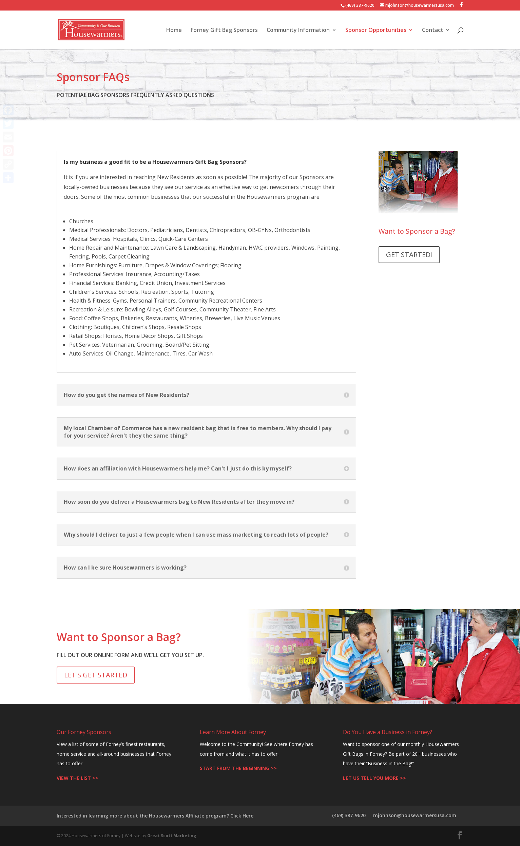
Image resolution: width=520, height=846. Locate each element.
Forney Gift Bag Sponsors (224, 30)
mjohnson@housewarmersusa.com (414, 815)
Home (174, 30)
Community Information (298, 30)
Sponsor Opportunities (375, 30)
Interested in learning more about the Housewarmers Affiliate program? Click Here (155, 815)
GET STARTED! (409, 254)
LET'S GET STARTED (95, 674)
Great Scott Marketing (171, 836)
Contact (432, 30)
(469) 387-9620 (349, 815)
